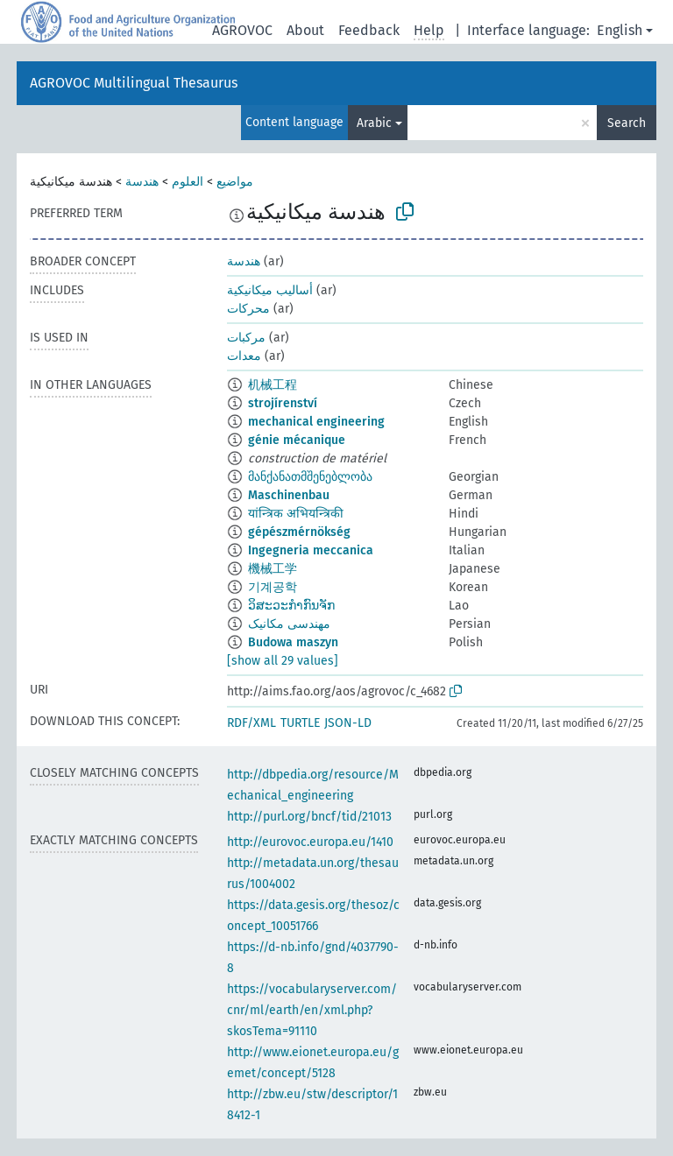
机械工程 (272, 384)
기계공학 (272, 587)
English (619, 30)
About (305, 30)
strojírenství (282, 403)
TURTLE (300, 722)
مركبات (246, 337)
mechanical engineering (316, 421)
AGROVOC (242, 30)
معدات (244, 356)
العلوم (187, 181)
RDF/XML (251, 722)
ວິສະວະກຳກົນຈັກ (291, 605)
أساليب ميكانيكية (270, 290)
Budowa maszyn (293, 642)
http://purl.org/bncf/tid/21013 (309, 816)
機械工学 (272, 568)
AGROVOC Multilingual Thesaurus (133, 82)
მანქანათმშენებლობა (310, 476)
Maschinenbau (288, 495)
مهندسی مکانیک (289, 624)
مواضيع (234, 181)
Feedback (369, 30)
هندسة (142, 181)
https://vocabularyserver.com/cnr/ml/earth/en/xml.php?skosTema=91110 (312, 1010)
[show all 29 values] (282, 660)
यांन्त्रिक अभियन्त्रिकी (296, 513)
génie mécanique (296, 440)
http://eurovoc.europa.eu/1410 (310, 842)
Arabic (374, 123)
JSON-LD (348, 722)
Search (626, 123)
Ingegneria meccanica (310, 550)
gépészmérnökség (299, 532)
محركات (248, 308)
